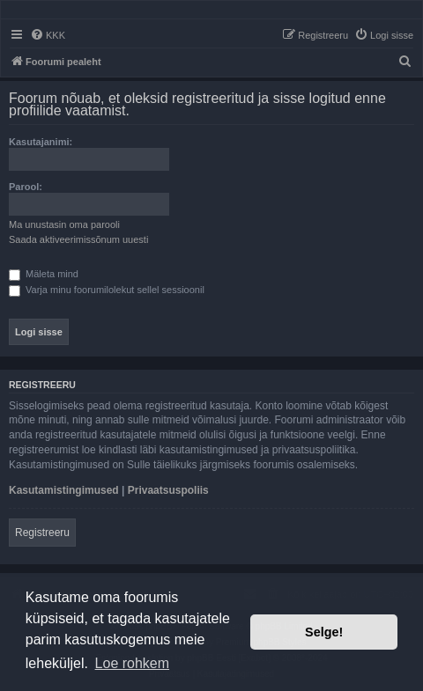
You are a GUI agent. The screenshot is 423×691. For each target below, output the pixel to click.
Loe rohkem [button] (132, 663)
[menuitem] (47, 35)
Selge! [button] (324, 632)
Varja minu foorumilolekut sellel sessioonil (106, 289)
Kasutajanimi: (40, 141)
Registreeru (42, 532)
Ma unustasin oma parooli (64, 224)
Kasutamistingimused (64, 490)
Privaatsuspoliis (168, 490)
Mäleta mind (43, 273)
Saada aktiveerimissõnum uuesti (78, 239)
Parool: (25, 186)
